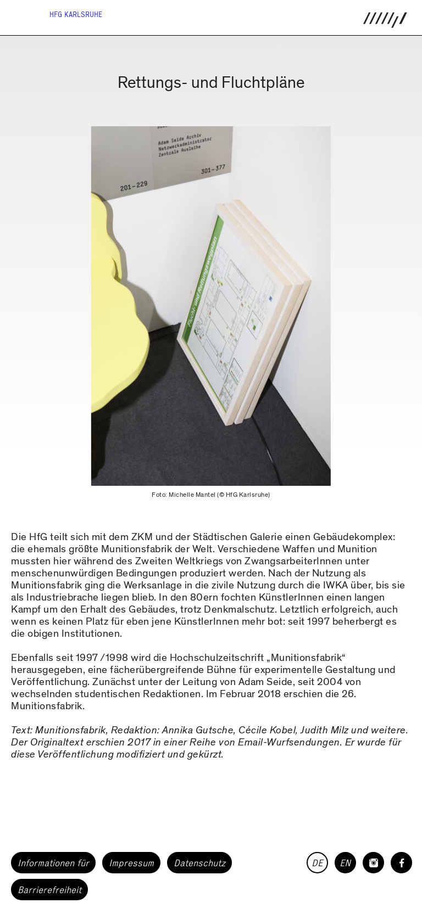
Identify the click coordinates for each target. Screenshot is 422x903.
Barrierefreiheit (49, 890)
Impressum (131, 863)
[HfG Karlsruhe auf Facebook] (401, 862)
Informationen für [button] (53, 863)
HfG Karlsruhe (75, 14)
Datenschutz (199, 863)
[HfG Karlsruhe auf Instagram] (373, 862)
